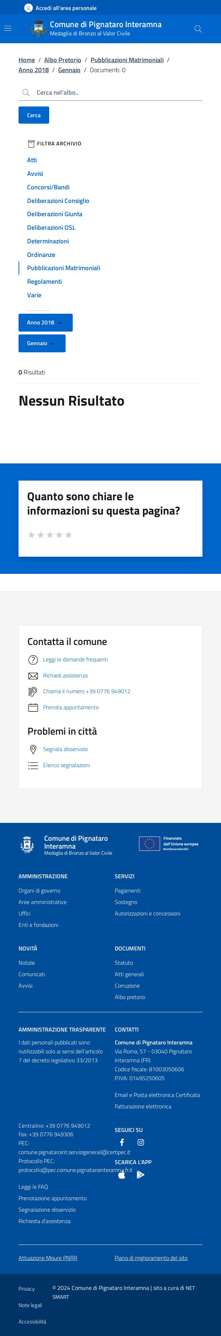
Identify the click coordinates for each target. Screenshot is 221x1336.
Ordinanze (41, 254)
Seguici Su (129, 1130)
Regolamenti (44, 281)
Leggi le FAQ (33, 1186)
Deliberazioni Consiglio (58, 200)
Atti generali (129, 974)
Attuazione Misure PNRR (48, 1257)
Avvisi (35, 173)
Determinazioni (48, 241)
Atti (32, 160)
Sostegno (126, 902)
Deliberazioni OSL (51, 227)
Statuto (124, 962)
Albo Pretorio (62, 60)
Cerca (34, 115)
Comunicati (32, 974)
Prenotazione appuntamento (53, 1198)
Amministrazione (43, 876)
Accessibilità (32, 1321)
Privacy (27, 1289)
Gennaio (69, 70)
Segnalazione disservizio (47, 1209)
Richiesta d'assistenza (45, 1221)
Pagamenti (127, 890)
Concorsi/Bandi (48, 187)
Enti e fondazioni (38, 924)
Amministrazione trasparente (62, 1029)
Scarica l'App (133, 1162)
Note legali (30, 1305)
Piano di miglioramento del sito (151, 1257)
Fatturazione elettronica (143, 1106)
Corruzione (127, 985)
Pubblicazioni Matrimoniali (127, 60)
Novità (28, 948)
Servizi (124, 876)
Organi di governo (39, 890)
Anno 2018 (34, 70)
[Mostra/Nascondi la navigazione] (8, 28)
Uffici (24, 913)
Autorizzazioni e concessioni (147, 913)
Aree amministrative (43, 902)
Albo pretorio (130, 997)
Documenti (130, 948)
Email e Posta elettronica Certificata (157, 1095)
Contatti (127, 1029)
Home (27, 60)
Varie (34, 295)
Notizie (27, 962)
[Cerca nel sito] (198, 29)
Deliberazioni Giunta (54, 214)
